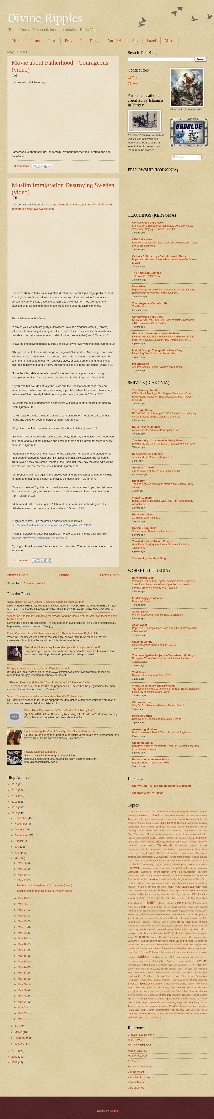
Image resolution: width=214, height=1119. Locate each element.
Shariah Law (182, 991)
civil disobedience (150, 849)
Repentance (187, 976)
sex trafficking (168, 991)
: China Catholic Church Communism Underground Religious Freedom (163, 811)
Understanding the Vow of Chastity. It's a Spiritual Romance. (60, 731)
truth (143, 1010)
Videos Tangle (136, 1082)
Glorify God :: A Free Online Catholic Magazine (161, 785)
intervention (201, 898)
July (17, 846)
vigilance (138, 1014)
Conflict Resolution (167, 853)
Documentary (146, 864)
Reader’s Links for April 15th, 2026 (151, 675)
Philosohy (187, 944)
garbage (185, 879)
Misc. (203, 929)
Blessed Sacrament (187, 823)
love (188, 921)
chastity (160, 841)
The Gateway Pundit (145, 390)
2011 (14, 813)
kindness (176, 914)
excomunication (187, 872)
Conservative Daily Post (147, 316)
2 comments (21, 560)
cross (179, 857)
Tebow (203, 1002)
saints (193, 979)
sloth (130, 995)
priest (180, 961)
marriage (177, 925)
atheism (141, 823)
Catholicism (142, 838)
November (21, 823)
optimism (162, 941)
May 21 (22, 927)
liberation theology (179, 918)
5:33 (110, 364)
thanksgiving (186, 1006)
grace (167, 883)
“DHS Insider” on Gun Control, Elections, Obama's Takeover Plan (45, 601)
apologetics (161, 819)
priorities (190, 961)
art (205, 819)
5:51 (100, 394)
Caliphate (171, 827)
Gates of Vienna (142, 641)
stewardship (155, 1002)
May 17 (22, 950)
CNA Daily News (142, 239)
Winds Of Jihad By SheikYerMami (153, 685)
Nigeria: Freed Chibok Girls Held (150, 762)
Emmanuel (165, 868)
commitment (168, 849)
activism (180, 815)
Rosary (174, 980)
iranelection (133, 903)
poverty (194, 957)
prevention (145, 961)
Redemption (201, 972)
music (203, 933)
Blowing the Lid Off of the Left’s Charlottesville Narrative (163, 443)
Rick (134, 77)
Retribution (133, 980)
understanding (162, 1010)
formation (202, 875)
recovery (176, 972)
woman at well (192, 1014)
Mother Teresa (192, 933)
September (21, 835)
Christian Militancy (197, 841)
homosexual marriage (194, 890)
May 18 (22, 944)
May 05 (22, 996)
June (18, 852)
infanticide (159, 898)
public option (134, 969)
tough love (133, 1010)
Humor (186, 894)
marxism (196, 926)
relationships (134, 976)
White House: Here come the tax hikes (154, 531)
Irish (142, 903)
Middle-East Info (137, 1050)
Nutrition (145, 941)
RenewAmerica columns (147, 454)
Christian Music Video (141, 845)
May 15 (22, 961)
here (37, 204)
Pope (171, 956)
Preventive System (164, 961)
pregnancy (133, 961)
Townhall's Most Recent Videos (152, 541)
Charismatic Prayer (137, 842)
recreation (187, 972)
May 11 (22, 972)
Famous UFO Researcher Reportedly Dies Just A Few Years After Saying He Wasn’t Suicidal (162, 227)
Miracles (188, 929)
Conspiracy (201, 853)
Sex (135, 40)
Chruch (192, 846)
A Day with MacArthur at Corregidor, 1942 (155, 430)
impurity (202, 894)
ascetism (132, 823)
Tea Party (194, 1002)
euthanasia (146, 872)
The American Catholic (146, 272)
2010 (14, 1050)
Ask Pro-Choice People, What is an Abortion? (157, 367)
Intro (52, 40)
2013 (14, 801)
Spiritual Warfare (155, 998)
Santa (204, 984)
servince (152, 991)
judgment (140, 914)
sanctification (170, 984)
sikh (201, 991)
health (140, 886)
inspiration (170, 898)
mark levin (156, 926)
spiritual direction (181, 995)
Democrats (171, 860)
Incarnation (133, 898)
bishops (171, 822)
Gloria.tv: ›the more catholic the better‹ (157, 333)
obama (153, 941)
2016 (14, 784)
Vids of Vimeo (136, 1087)
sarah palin (133, 987)
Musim (131, 937)
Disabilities (189, 861)
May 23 (22, 915)
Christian (180, 841)
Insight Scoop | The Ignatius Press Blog (157, 350)
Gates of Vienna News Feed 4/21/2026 (154, 644)
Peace (131, 945)
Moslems (179, 933)
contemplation (134, 857)
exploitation (133, 875)
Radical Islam (176, 969)
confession (148, 853)
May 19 (22, 938)
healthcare (194, 886)
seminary (202, 987)
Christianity (164, 845)
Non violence (195, 937)
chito (135, 83)
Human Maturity (161, 894)
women (203, 1014)
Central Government (176, 838)
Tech (130, 1006)
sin (205, 991)
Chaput (190, 838)
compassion (133, 853)
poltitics (156, 957)
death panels (146, 861)
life (200, 918)
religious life (162, 976)
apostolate (173, 819)
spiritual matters (199, 995)
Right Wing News (143, 514)
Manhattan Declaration (139, 926)
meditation (152, 929)
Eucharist (133, 872)
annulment (150, 819)
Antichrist (115, 40)
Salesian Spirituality (140, 983)
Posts (178, 157)
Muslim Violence (137, 1055)
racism (164, 968)
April (18, 1026)
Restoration (201, 976)
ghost (192, 879)
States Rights (142, 1002)
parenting (181, 940)
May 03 (22, 1007)
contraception (148, 857)
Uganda (150, 1010)
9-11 (148, 815)
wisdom (171, 1014)
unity (172, 1010)
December (21, 818)
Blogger (114, 1110)
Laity (204, 914)
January (20, 1043)
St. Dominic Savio (187, 999)
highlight (152, 890)
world (135, 1017)
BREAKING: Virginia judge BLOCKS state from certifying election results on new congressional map (164, 415)
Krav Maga (195, 914)
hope (148, 894)
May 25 (22, 903)
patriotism (201, 941)
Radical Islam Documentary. (41, 751)
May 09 (22, 984)
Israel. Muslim (193, 903)
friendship (164, 879)
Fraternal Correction (137, 879)
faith (141, 875)
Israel (151, 40)
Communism (201, 849)
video (131, 1013)
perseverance (162, 944)
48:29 (80, 508)
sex (158, 991)
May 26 (22, 898)
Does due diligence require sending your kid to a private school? (62, 647)
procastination (134, 965)
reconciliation (162, 972)
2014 (14, 796)
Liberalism (164, 918)
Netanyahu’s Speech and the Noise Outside (156, 719)
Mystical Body (165, 937)
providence (183, 965)
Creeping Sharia (142, 742)
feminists (170, 875)
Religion (148, 976)
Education (134, 868)
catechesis (192, 826)
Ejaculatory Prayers (150, 868)
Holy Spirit (175, 890)
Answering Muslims (144, 729)
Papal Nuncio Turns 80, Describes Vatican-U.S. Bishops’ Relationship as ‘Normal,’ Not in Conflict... (164, 291)
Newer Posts (17, 575)
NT (139, 941)
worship (143, 1017)
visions (154, 1014)
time (195, 1006)
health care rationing (155, 887)
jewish (184, 910)
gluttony (140, 883)
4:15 (105, 335)
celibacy (161, 838)
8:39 (94, 428)
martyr (187, 925)
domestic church (171, 864)
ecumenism (201, 864)
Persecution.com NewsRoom (150, 759)
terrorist (173, 1006)
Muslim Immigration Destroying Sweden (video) (45, 890)
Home (17, 40)
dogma (158, 864)
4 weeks (141, 815)
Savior (157, 987)
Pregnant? (73, 40)
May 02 (22, 1013)
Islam (150, 902)
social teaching (140, 995)
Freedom (153, 879)
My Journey (152, 937)
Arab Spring (197, 819)
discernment (201, 861)
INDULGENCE (146, 898)
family (149, 875)
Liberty (193, 918)
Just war (150, 914)
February (20, 1037)
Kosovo (184, 914)
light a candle (169, 922)
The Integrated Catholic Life (149, 303)
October (20, 829)
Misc (196, 929)
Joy (205, 910)
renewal (176, 976)
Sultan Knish (140, 611)
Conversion (161, 857)
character (201, 837)
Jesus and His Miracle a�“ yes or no (152, 457)
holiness (163, 890)
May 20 (22, 932)
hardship (202, 883)
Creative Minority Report (147, 792)
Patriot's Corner (142, 715)
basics (157, 823)
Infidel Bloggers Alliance (147, 598)
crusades (187, 857)
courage (172, 857)
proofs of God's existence (164, 965)
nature (176, 937)
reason (150, 972)
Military (179, 929)
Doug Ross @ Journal (146, 427)
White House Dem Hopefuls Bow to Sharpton (157, 614)
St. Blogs (133, 1061)
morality (169, 933)
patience (192, 941)
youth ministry (154, 1017)
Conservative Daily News (148, 222)
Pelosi (137, 945)
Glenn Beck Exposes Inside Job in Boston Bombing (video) (59, 710)
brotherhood (133, 827)
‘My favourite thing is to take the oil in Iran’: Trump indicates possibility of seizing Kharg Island (165, 690)
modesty (141, 933)
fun (170, 879)
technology (151, 1006)
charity (151, 841)
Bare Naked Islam (143, 577)
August (19, 840)
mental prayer (166, 929)
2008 (14, 1062)
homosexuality (135, 894)
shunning (193, 991)
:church (203, 811)
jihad (191, 910)
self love (191, 987)
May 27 (22, 880)
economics (187, 864)
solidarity (153, 995)
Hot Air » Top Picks (144, 528)
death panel (133, 861)
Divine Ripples (44, 18)
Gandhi (176, 879)
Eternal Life (177, 868)
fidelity (178, 875)
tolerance (202, 1006)
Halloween (181, 883)
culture (195, 857)
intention (191, 898)
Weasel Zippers (142, 497)
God (147, 883)
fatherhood (159, 875)
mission (132, 933)
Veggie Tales (200, 1010)
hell (145, 890)
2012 (14, 807)
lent (155, 918)
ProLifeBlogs (140, 363)
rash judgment (200, 969)
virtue (146, 1013)
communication (185, 849)
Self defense (178, 987)
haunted (131, 887)
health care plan (177, 886)
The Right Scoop (142, 410)
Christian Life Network (141, 1034)
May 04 (22, 1001)
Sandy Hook (194, 984)
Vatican (189, 1010)
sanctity (182, 983)
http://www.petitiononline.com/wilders (45, 538)
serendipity (133, 991)
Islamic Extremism (167, 903)
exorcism (202, 872)
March (19, 1032)
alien (204, 815)
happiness (192, 883)
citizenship (133, 849)
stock (164, 1002)
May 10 (22, 978)
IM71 (194, 894)
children (170, 841)
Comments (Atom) (34, 583)
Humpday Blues (141, 601)
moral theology (155, 933)
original (171, 941)
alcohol (197, 815)
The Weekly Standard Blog (149, 558)
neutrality (184, 937)
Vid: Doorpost (136, 1071)
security (165, 987)
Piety (94, 40)
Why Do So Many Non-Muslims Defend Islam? (158, 705)
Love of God (199, 922)
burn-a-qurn (147, 826)
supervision (182, 1002)
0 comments (21, 166)
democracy (159, 860)
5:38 (102, 377)
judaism (131, 914)
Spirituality (171, 998)
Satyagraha (146, 987)
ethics (187, 868)
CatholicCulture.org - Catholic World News (159, 256)
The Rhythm (139, 306)
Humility (175, 894)
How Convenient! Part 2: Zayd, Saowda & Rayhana (161, 732)
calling (181, 827)
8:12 (76, 419)
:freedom (132, 815)
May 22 (22, 921)
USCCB (180, 1010)
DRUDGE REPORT (139, 1045)
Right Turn (138, 480)
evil (174, 872)
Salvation (158, 983)
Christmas (181, 845)
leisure (149, 918)
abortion (157, 815)
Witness (180, 1013)
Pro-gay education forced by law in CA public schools (38, 668)
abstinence (169, 815)
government (157, 883)
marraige (167, 925)
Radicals (188, 969)
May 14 (22, 967)
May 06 (22, 990)
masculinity (133, 929)
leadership (138, 918)
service (143, 991)
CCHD (153, 838)
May (17, 858)
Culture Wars (135, 1040)
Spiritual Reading (136, 999)
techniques (139, 1006)
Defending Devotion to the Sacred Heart (154, 353)
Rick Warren (164, 980)
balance (150, 823)
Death (203, 857)
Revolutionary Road (148, 980)
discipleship (133, 864)
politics (143, 956)
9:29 (75, 466)
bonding (203, 823)
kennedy (167, 914)
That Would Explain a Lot (146, 276)
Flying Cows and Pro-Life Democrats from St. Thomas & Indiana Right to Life (52, 633)
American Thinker (143, 467)
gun (173, 883)
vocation (162, 1013)
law (129, 918)
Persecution (147, 944)
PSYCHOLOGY (198, 965)
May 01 (22, 1018)
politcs (131, 957)
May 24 (22, 909)
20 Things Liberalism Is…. (146, 517)
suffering (172, 1002)
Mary (204, 925)
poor (164, 957)
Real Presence (136, 972)
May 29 (22, 868)
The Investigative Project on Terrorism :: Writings (163, 655)
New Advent (139, 286)
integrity (181, 898)
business (160, 826)
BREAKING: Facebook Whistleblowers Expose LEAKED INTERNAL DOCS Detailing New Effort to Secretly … (164, 338)
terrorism (163, 1006)
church (203, 845)
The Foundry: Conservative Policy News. (158, 440)
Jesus (35, 40)
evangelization (161, 872)
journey (198, 911)
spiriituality (165, 994)
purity (157, 968)
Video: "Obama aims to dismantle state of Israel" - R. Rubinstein (45, 696)
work (130, 1017)
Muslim (140, 937)
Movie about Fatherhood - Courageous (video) (44, 885)
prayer (203, 957)
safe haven (183, 980)
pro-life (202, 961)
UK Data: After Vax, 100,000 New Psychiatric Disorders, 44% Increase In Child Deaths (163, 322)
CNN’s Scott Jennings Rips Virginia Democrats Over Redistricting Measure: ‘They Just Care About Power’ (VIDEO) (162, 396)
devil (180, 860)
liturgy (180, 921)
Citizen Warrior (141, 702)
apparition (185, 819)
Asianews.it (139, 624)
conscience (187, 853)
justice (158, 914)
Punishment (147, 969)
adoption (189, 815)
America (132, 819)
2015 (14, 790)
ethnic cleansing (199, 868)
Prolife (146, 964)
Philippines (176, 944)
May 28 (22, 874)
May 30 (22, 863)
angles (141, 819)
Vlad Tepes (139, 672)
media (143, 929)
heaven (137, 890)
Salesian (202, 980)
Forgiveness (189, 875)
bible (163, 823)
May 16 (22, 955)
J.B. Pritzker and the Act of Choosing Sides (156, 470)
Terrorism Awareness (140, 1066)
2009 (14, 1056)
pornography (182, 957)
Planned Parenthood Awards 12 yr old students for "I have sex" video (50, 682)
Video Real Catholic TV (141, 1077)
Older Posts (109, 575)
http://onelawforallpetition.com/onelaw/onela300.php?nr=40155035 (51, 525)
